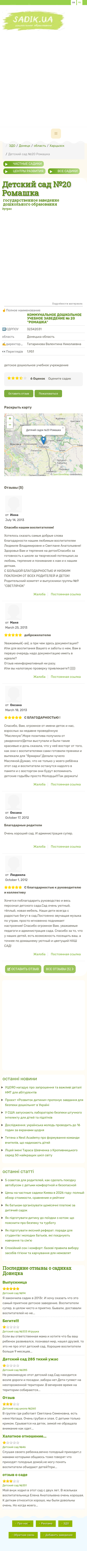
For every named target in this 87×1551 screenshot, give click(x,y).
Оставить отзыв (18, 393)
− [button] (10, 425)
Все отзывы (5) (59, 969)
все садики (68, 171)
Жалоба (39, 594)
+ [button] (10, 419)
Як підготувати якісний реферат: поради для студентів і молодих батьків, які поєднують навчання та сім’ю (39, 1235)
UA (73, 2)
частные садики (27, 164)
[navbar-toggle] (56, 134)
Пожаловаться (48, 393)
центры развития (28, 171)
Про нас (23, 1523)
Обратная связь (24, 1535)
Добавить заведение (59, 1535)
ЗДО (66, 1523)
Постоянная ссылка (66, 594)
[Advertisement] (43, 74)
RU (79, 2)
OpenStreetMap (61, 474)
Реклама (46, 1523)
